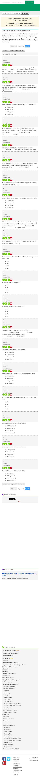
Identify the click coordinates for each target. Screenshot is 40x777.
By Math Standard (8, 655)
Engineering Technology (10, 712)
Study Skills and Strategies (10, 679)
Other (4, 714)
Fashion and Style (8, 744)
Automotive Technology (10, 686)
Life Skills (5, 669)
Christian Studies (8, 723)
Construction (6, 727)
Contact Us (15, 774)
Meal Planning (8, 707)
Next (27, 46)
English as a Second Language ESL (12, 664)
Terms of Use (16, 759)
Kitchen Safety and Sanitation (12, 705)
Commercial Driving (9, 725)
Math (4, 671)
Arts (3, 660)
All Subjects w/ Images (9, 650)
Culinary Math (8, 699)
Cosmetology (6, 692)
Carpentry (6, 690)
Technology (5, 682)
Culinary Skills (8, 701)
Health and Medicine (8, 666)
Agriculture (6, 716)
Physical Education (8, 673)
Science (4, 675)
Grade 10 (9, 578)
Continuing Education (22, 578)
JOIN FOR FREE (29, 2)
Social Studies (6, 677)
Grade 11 (14, 578)
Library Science (7, 746)
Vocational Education (8, 684)
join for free (23, 20)
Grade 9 (4, 578)
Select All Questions (9, 54)
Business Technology (9, 688)
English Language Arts (9, 662)
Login (15, 20)
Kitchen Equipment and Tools (12, 703)
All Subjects (6, 658)
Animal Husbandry (8, 718)
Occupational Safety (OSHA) (11, 748)
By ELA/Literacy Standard (10, 653)
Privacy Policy (16, 757)
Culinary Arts (7, 695)
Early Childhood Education (10, 710)
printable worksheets (28, 25)
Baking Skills (8, 697)
